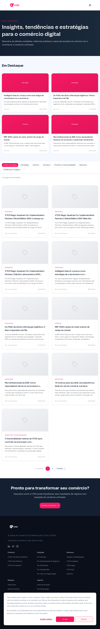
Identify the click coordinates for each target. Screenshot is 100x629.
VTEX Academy (72, 561)
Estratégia (25, 165)
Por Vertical (41, 557)
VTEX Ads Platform (15, 561)
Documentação (43, 589)
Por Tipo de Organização (46, 574)
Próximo (61, 469)
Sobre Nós (12, 585)
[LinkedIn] (9, 546)
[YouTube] (13, 546)
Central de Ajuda (43, 585)
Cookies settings (46, 619)
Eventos (36, 165)
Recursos (83, 165)
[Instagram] (17, 546)
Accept (65, 619)
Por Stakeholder (43, 570)
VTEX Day (70, 570)
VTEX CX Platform (15, 565)
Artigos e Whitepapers (75, 557)
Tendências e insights (11, 170)
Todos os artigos (10, 165)
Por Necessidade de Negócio (48, 561)
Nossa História (13, 589)
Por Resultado (42, 565)
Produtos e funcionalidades (65, 165)
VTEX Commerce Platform (17, 557)
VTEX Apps (71, 565)
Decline (84, 619)
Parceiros (46, 165)
